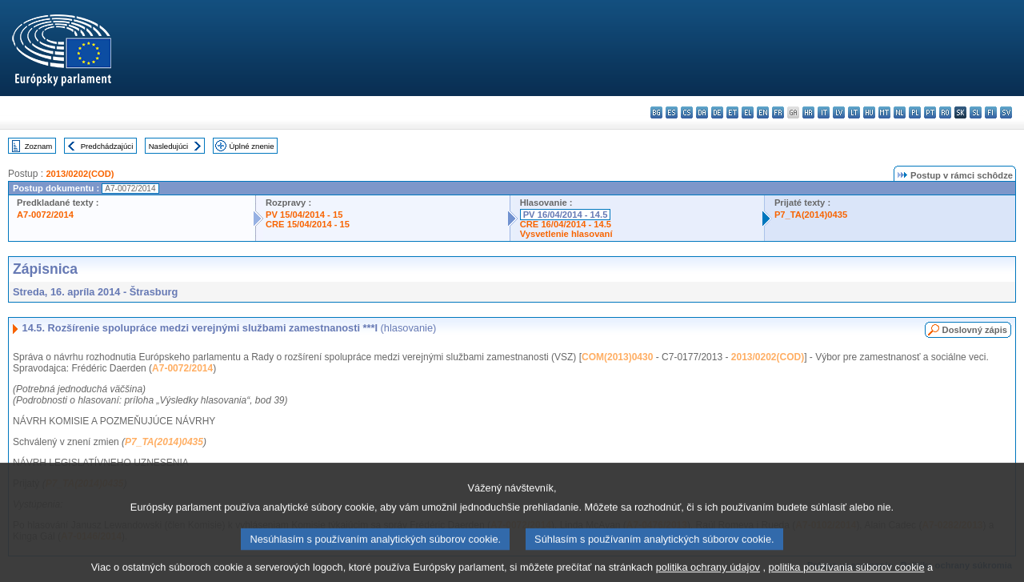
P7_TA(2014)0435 (810, 214)
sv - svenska (1006, 112)
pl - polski (915, 112)
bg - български (656, 112)
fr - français (778, 112)
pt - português (930, 112)
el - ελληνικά (748, 112)
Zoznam (39, 146)
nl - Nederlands (900, 112)
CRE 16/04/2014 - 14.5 (565, 224)
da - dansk (702, 112)
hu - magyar (869, 112)
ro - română (945, 112)
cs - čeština (687, 112)
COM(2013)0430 (617, 357)
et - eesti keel (732, 112)
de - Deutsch (717, 112)
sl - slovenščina (976, 112)
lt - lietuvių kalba (854, 112)
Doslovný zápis (974, 330)
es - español (672, 112)
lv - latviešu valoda (839, 112)
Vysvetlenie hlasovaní (566, 234)
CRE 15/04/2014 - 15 (308, 224)
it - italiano (824, 112)
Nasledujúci (169, 146)
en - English (763, 112)
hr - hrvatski (808, 112)
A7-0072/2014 (45, 214)
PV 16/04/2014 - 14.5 (565, 214)
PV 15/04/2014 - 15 (304, 214)
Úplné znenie (252, 146)
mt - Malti (884, 112)
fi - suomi (991, 112)
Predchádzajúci (107, 146)
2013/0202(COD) (80, 174)
